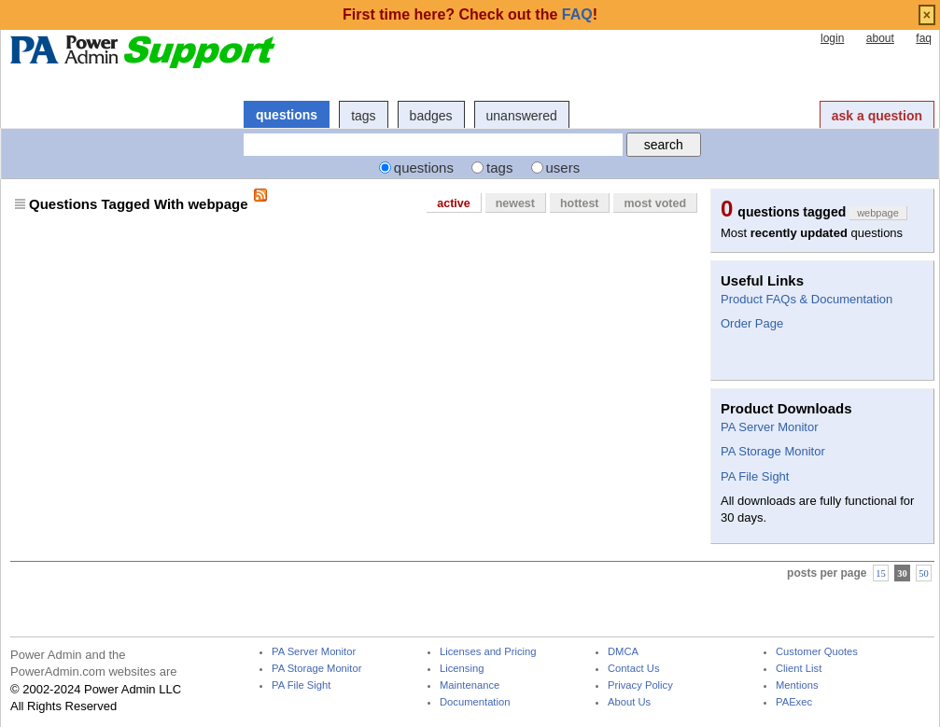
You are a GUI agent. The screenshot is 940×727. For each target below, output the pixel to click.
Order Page (752, 323)
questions (286, 114)
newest (515, 203)
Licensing (462, 669)
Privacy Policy (640, 685)
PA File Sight (755, 476)
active (453, 203)
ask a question (877, 115)
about (880, 38)
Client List (798, 669)
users (563, 167)
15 (881, 572)
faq (924, 38)
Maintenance (469, 685)
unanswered (521, 115)
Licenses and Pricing (488, 652)
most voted (655, 203)
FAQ (577, 14)
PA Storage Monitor (773, 451)
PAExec (794, 702)
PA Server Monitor (770, 427)
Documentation (475, 702)
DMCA (623, 652)
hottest (579, 203)
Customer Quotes (817, 652)
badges (431, 115)
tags (363, 115)
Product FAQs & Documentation (806, 299)
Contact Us (634, 669)
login (832, 38)
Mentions (797, 685)
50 (924, 572)
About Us (629, 702)
